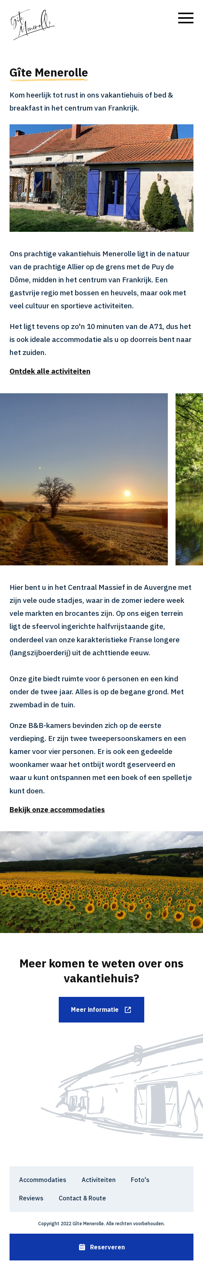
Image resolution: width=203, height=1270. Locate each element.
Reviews (31, 1198)
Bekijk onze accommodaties (57, 809)
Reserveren (101, 1247)
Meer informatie (101, 1010)
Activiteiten (99, 1180)
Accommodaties (42, 1180)
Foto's (140, 1180)
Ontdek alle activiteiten (50, 371)
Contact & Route (82, 1198)
